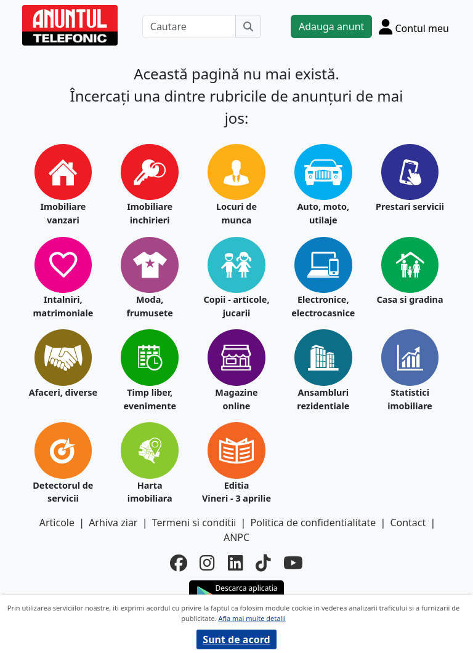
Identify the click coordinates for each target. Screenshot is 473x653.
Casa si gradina (410, 299)
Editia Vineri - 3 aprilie (236, 492)
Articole (57, 522)
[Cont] (414, 26)
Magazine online (236, 399)
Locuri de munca (236, 213)
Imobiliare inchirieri (149, 213)
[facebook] (178, 562)
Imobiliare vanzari (63, 213)
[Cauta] (248, 26)
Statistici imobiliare (409, 399)
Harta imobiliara (149, 492)
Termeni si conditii (194, 522)
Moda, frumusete (149, 306)
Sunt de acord (236, 639)
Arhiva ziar (113, 522)
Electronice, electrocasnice (323, 306)
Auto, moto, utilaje (323, 213)
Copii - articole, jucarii (236, 306)
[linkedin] (235, 562)
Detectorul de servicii (63, 492)
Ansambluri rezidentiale (323, 399)
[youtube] (293, 562)
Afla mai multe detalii (251, 618)
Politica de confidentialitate (313, 522)
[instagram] (207, 562)
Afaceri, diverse (63, 392)
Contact (408, 522)
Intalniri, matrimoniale (63, 306)
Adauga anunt (331, 26)
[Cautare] (189, 26)
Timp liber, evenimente (149, 399)
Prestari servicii (410, 206)
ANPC (236, 537)
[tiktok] (263, 562)
